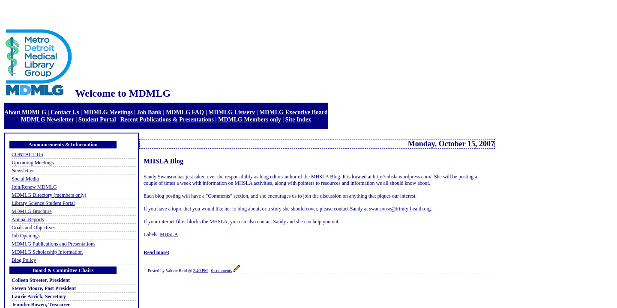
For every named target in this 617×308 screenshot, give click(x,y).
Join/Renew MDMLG (34, 187)
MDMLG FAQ (185, 112)
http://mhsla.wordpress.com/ (402, 177)
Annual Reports (28, 219)
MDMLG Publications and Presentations (54, 244)
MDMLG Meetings (108, 112)
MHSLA (169, 234)
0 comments (221, 270)
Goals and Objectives (34, 228)
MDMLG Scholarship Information (47, 252)
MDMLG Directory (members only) (49, 195)
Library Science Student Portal (43, 203)
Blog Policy (24, 260)
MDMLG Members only (249, 119)
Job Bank (149, 112)
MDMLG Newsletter (47, 119)
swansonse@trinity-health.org (400, 209)
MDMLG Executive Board (293, 112)
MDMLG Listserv (231, 112)
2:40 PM (200, 270)
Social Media (25, 179)
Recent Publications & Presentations (167, 119)
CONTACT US (27, 154)
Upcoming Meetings (33, 163)
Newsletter (23, 171)
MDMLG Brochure (32, 211)
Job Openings (26, 236)
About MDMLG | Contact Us (41, 112)
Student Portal (97, 119)
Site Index (298, 119)
